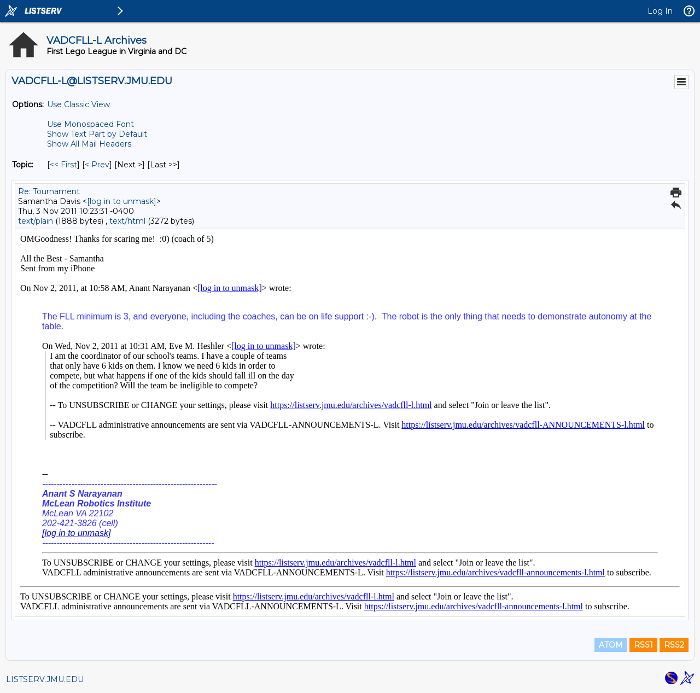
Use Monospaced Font (90, 124)
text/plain (35, 221)
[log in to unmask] (121, 201)
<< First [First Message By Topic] (63, 165)
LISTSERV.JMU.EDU (45, 679)
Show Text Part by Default (97, 134)
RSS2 (674, 645)
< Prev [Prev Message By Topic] (97, 165)
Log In (660, 11)
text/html (127, 221)
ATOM (611, 645)
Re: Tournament (49, 191)
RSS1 (643, 645)
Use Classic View (78, 104)
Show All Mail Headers (89, 144)
